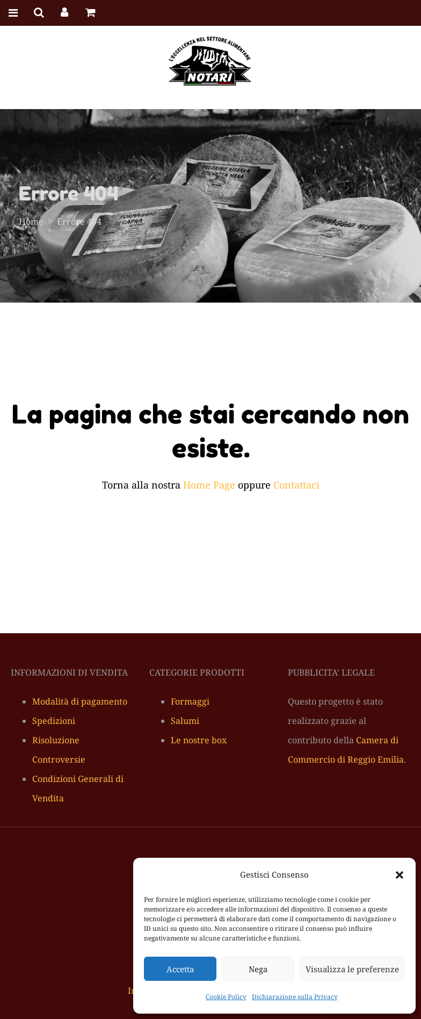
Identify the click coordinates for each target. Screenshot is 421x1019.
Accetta (180, 969)
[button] (399, 875)
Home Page (209, 484)
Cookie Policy (226, 996)
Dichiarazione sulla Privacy (295, 996)
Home (31, 221)
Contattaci (296, 484)
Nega (258, 969)
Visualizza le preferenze (352, 969)
